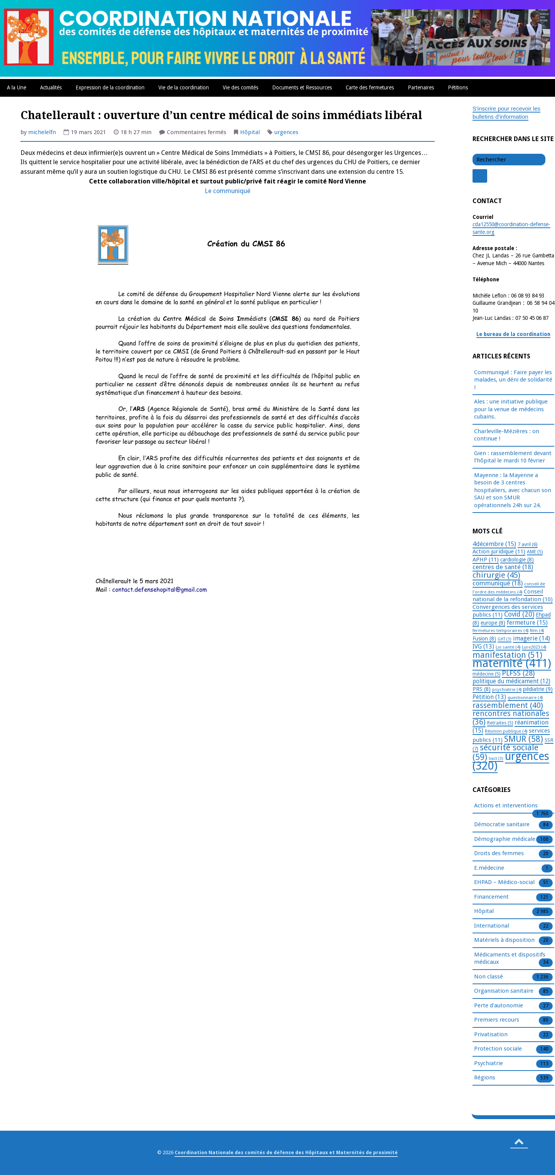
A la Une (16, 87)
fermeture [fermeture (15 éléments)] (527, 622)
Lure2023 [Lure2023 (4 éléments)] (534, 647)
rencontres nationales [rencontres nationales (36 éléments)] (511, 717)
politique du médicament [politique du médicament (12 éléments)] (511, 681)
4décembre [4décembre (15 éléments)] (494, 544)
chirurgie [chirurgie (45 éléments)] (496, 575)
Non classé (488, 977)
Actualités (51, 87)
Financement (491, 897)
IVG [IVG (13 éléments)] (483, 646)
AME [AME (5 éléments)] (535, 552)
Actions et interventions (506, 806)
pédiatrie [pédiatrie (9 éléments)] (538, 689)
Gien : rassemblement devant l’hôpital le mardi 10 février (513, 457)
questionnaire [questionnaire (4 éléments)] (525, 697)
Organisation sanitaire (503, 991)
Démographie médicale (504, 839)
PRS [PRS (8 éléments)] (482, 689)
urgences (286, 132)
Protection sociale (498, 1049)
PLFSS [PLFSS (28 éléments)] (518, 673)
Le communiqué (228, 191)
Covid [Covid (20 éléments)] (519, 614)
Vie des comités (240, 87)
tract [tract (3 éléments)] (496, 758)
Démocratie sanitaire (502, 825)
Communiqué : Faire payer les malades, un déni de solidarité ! (513, 380)
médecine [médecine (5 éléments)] (486, 674)
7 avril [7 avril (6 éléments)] (528, 544)
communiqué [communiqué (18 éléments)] (498, 583)
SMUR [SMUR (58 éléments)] (523, 739)
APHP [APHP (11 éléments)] (486, 559)
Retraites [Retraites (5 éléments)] (500, 723)
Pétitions (458, 87)
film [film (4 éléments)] (537, 630)
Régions (484, 1078)
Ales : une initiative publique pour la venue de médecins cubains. (511, 409)
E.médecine (489, 868)
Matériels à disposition (504, 940)
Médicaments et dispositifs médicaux (509, 959)
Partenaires (421, 87)
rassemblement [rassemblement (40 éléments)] (508, 705)
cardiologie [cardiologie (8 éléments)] (517, 559)
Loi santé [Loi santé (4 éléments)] (508, 647)
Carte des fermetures (370, 87)
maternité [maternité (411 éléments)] (512, 663)
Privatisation (491, 1035)
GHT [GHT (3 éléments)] (504, 639)
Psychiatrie (488, 1063)
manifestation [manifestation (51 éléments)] (507, 655)
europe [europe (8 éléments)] (493, 623)
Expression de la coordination (110, 87)
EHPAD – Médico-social (504, 882)
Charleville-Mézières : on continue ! (506, 435)
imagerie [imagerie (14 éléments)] (531, 638)
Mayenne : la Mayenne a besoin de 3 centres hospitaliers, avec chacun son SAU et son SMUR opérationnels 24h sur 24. (512, 490)
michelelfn (42, 132)
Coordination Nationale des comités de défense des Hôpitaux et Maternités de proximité (286, 1152)
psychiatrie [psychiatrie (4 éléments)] (506, 689)
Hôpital (250, 132)
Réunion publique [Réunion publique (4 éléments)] (506, 731)
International (491, 926)
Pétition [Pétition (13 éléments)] (489, 697)
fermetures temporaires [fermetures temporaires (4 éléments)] (500, 630)
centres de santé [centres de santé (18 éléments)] (503, 567)
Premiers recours (496, 1020)
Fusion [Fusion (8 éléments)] (484, 638)
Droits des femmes (499, 853)
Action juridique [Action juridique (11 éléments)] (499, 551)
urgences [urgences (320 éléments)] (511, 761)
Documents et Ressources (302, 87)
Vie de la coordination (183, 87)
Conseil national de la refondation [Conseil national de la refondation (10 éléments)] (513, 595)
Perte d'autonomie (498, 1006)
